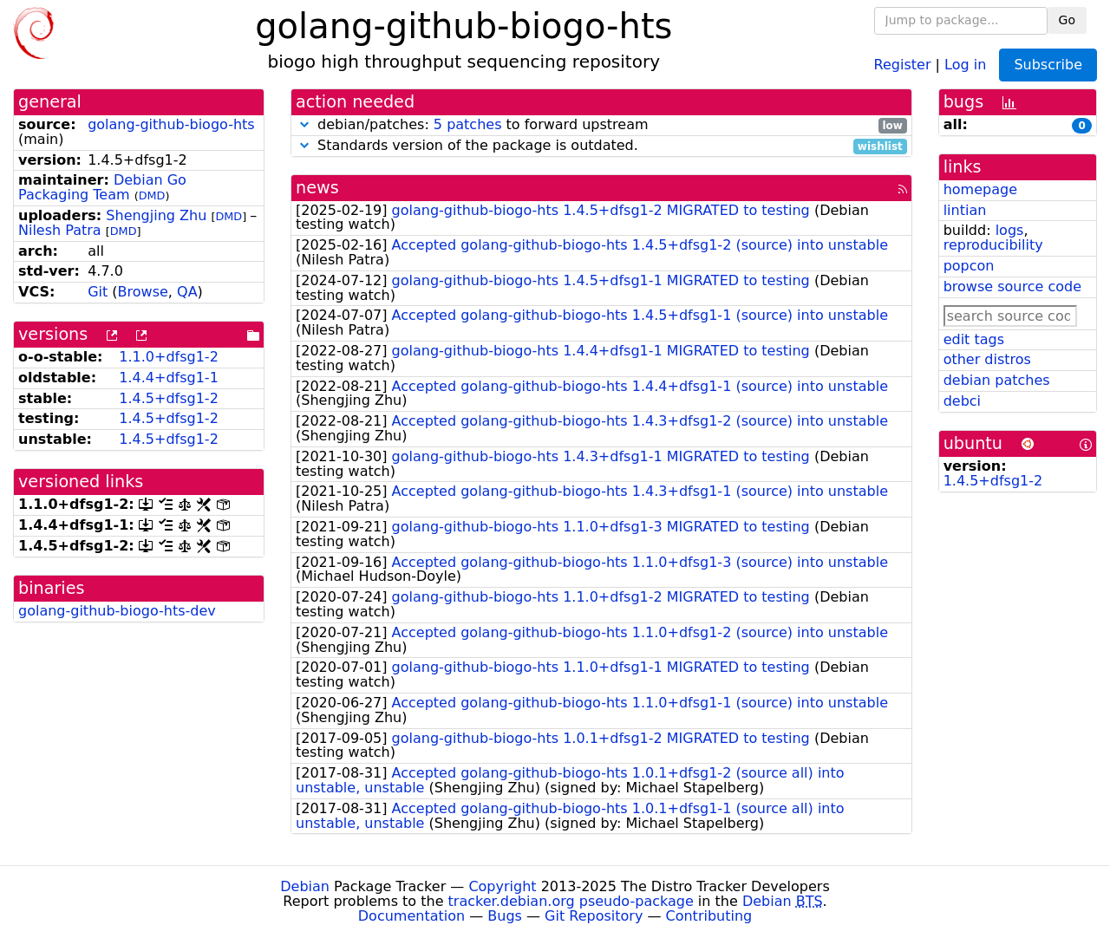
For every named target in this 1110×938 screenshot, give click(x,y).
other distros (987, 359)
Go (1067, 20)
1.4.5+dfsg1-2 (169, 398)
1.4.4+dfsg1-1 (169, 377)
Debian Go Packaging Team (102, 187)
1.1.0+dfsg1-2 (169, 356)
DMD (152, 195)
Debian (305, 886)
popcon (969, 265)
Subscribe (1048, 64)
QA (187, 291)
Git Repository (594, 916)
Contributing (709, 916)
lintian (965, 210)
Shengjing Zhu (156, 215)
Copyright (502, 886)
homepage (980, 189)
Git (98, 291)
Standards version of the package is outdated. (601, 146)
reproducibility (993, 245)
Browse (143, 291)
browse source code (1012, 286)
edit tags (974, 339)
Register (902, 63)
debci (962, 401)
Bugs (504, 916)
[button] (304, 124)
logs (1010, 230)
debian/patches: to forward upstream (601, 125)
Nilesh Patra (59, 230)
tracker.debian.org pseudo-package (571, 901)
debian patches (997, 380)
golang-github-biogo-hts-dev (117, 611)
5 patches (468, 124)
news (317, 188)
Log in (965, 63)
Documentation (411, 916)
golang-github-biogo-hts (171, 124)
